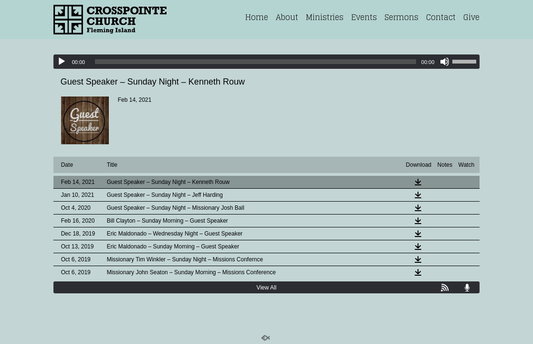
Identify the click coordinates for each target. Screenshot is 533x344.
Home (256, 17)
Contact (441, 17)
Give (471, 17)
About (287, 17)
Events (364, 17)
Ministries (325, 17)
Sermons (401, 17)
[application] (266, 61)
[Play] (61, 61)
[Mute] (444, 61)
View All (267, 287)
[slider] (255, 61)
